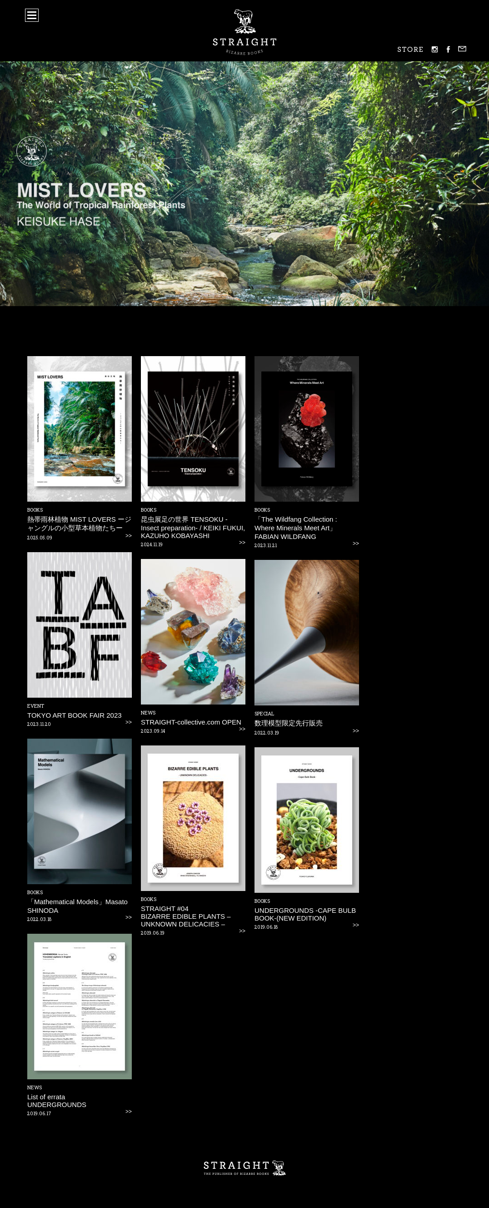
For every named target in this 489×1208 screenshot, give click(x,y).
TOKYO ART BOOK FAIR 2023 (74, 715)
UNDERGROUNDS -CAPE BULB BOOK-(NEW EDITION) (305, 914)
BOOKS (35, 509)
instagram (434, 49)
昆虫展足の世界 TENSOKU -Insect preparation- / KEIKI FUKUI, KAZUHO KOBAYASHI (193, 527)
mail (462, 49)
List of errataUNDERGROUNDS (56, 1100)
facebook (448, 49)
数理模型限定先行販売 (288, 723)
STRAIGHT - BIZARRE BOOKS (245, 32)
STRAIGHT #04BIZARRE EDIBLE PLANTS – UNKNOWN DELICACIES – (186, 916)
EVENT (35, 705)
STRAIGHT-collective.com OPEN (191, 722)
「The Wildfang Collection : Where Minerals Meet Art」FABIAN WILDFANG (295, 527)
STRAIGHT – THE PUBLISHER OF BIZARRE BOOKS (244, 1168)
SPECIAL (264, 713)
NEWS (148, 712)
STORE (410, 49)
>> (128, 536)
